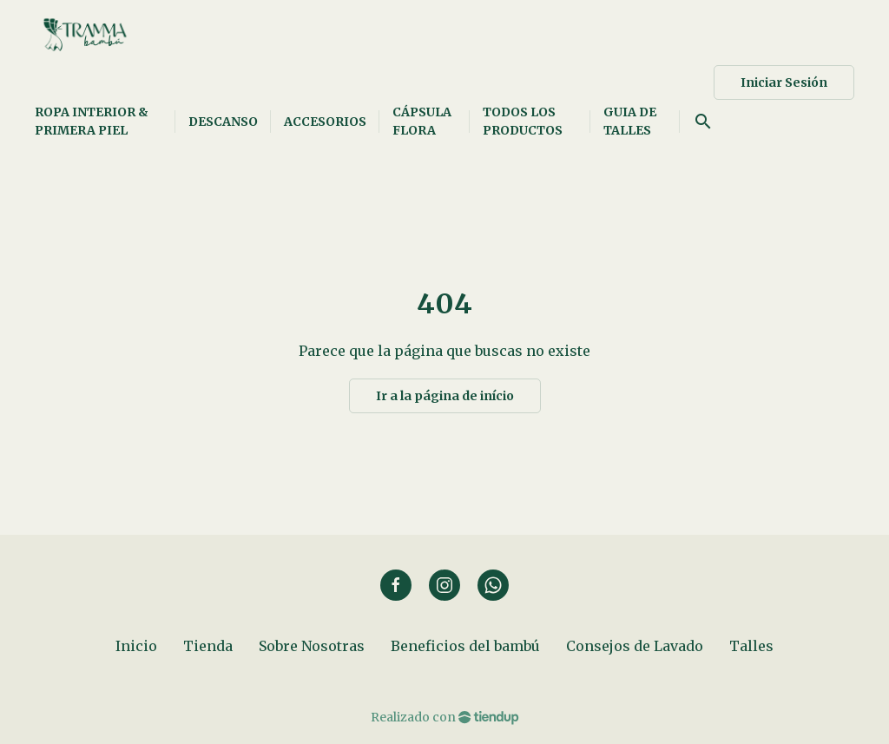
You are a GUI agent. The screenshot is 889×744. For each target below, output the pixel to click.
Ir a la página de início (445, 396)
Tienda (208, 646)
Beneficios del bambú (465, 646)
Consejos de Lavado (634, 646)
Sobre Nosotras (312, 646)
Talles (751, 646)
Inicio (136, 646)
